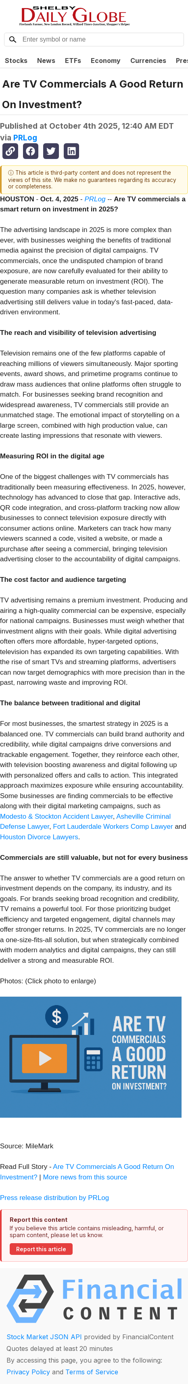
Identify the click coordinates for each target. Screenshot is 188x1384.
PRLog (25, 137)
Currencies (148, 60)
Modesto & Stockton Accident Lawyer (56, 816)
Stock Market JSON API (44, 1337)
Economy (106, 60)
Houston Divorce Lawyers (39, 837)
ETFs (73, 60)
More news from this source (85, 1177)
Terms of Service (91, 1372)
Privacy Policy (28, 1372)
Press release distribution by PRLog (54, 1198)
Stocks (16, 60)
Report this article (41, 1249)
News (46, 60)
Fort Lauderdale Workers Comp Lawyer (113, 826)
